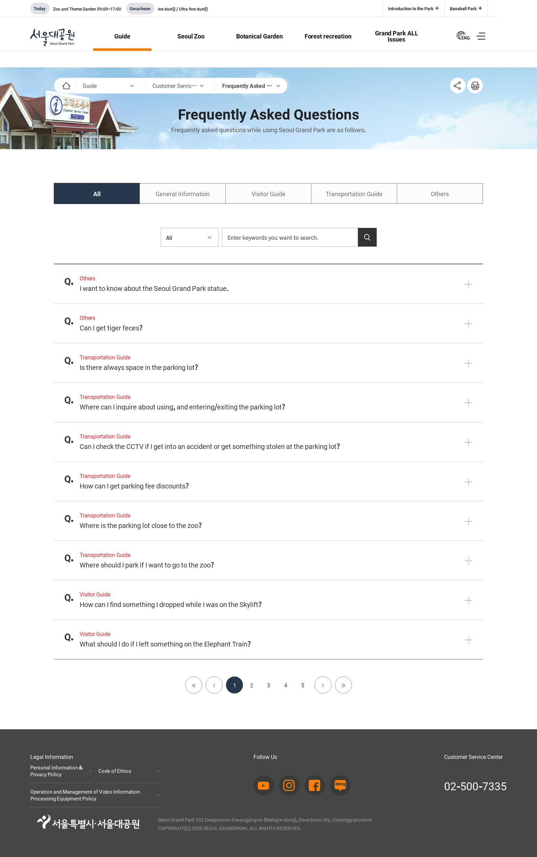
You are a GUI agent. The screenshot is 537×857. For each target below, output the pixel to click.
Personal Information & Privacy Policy (56, 771)
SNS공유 (458, 85)
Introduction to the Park (411, 8)
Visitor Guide (268, 193)
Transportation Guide (354, 193)
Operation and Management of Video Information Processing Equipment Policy (85, 795)
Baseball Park (463, 8)
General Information (183, 193)
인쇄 (472, 82)
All (97, 193)
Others (440, 193)
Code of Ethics (114, 770)
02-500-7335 (475, 785)
